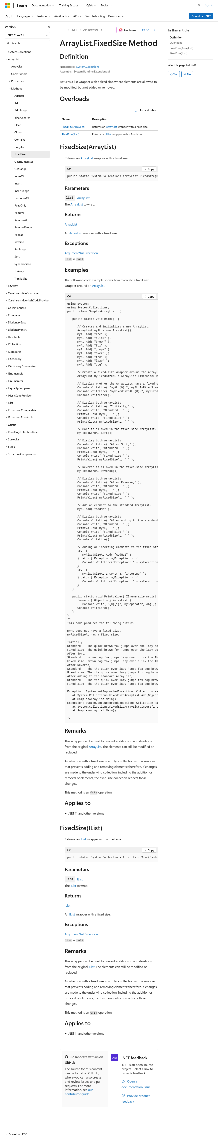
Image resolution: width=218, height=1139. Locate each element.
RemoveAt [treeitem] (20, 220)
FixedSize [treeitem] (19, 154)
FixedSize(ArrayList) (73, 127)
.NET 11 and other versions (86, 813)
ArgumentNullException (81, 253)
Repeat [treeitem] (18, 235)
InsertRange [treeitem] (21, 191)
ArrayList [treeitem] (16, 66)
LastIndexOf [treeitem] (21, 198)
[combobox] (27, 35)
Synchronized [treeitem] (22, 264)
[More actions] (154, 30)
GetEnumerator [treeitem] (23, 161)
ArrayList (111, 127)
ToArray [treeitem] (19, 271)
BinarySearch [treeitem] (22, 118)
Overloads (176, 42)
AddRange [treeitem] (20, 110)
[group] (111, 176)
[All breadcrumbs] (63, 30)
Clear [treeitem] (17, 125)
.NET (74, 30)
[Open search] (199, 5)
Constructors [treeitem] (19, 74)
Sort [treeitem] (17, 256)
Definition (176, 37)
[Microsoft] (7, 5)
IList (108, 134)
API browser (90, 30)
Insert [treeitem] (17, 183)
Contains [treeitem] (19, 139)
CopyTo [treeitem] (19, 147)
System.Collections (87, 66)
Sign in (209, 5)
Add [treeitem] (16, 103)
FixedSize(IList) (70, 134)
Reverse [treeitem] (19, 242)
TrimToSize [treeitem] (20, 278)
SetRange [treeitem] (20, 249)
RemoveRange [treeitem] (23, 227)
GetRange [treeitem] (20, 169)
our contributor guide (79, 1092)
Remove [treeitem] (19, 213)
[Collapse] (49, 26)
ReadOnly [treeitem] (20, 205)
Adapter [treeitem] (19, 96)
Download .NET (201, 16)
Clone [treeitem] (17, 132)
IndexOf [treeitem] (19, 176)
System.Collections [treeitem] (19, 52)
